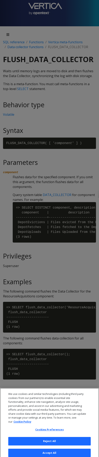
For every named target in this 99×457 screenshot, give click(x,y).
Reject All (49, 443)
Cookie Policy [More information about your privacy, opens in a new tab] (22, 424)
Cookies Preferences (49, 432)
